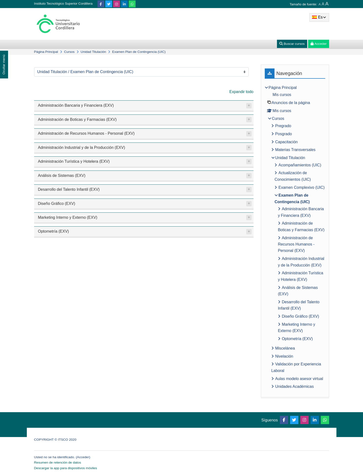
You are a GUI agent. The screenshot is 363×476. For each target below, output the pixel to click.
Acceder (83, 457)
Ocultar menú (4, 65)
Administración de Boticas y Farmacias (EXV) (77, 119)
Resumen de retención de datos (57, 462)
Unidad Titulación (93, 52)
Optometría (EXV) (53, 231)
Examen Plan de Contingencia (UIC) (139, 52)
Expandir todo (241, 92)
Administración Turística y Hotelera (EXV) (74, 161)
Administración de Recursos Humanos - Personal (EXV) (86, 133)
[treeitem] (295, 238)
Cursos (69, 52)
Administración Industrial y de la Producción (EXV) (81, 147)
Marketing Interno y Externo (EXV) (68, 217)
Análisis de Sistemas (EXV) (62, 175)
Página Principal (46, 52)
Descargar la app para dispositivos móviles (65, 468)
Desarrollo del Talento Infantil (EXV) (69, 189)
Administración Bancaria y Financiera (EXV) (76, 105)
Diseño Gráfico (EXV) (56, 203)
